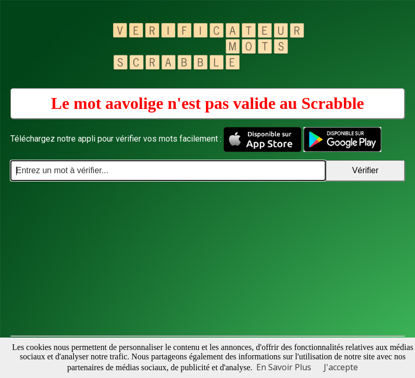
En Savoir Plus (283, 367)
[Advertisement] (207, 258)
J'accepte (341, 367)
